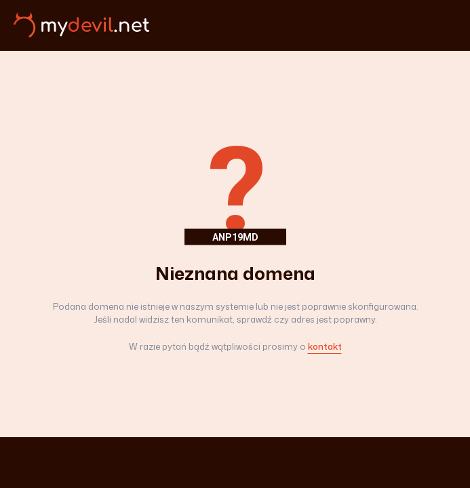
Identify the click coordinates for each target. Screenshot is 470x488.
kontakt (325, 346)
